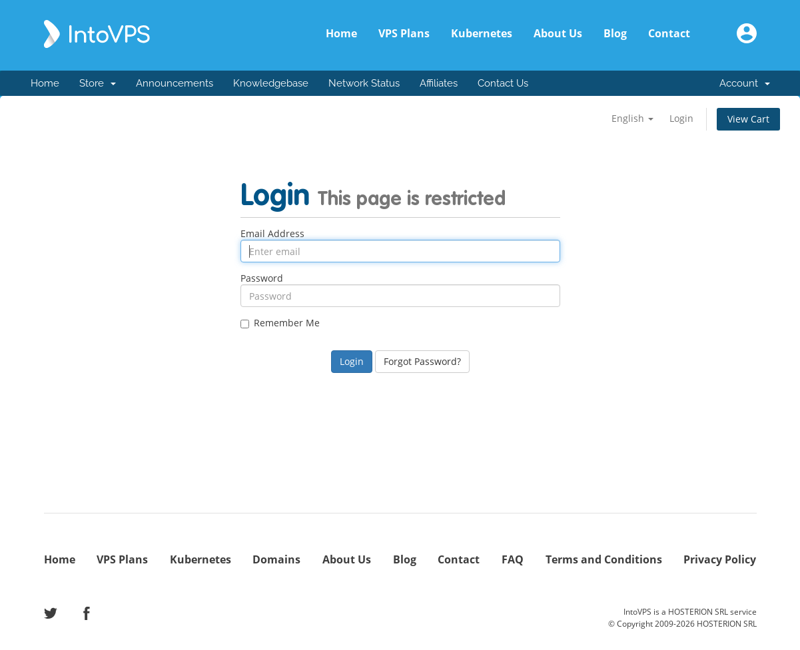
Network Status (364, 83)
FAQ (513, 559)
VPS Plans (404, 33)
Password (261, 278)
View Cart (748, 119)
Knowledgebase (270, 83)
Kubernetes (481, 33)
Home (341, 33)
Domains (276, 559)
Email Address (272, 234)
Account (744, 83)
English (632, 118)
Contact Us (503, 83)
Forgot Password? (422, 361)
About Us (558, 33)
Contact (669, 33)
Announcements (174, 83)
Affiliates (439, 83)
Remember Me (280, 323)
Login (681, 118)
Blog (615, 33)
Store (97, 83)
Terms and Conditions (604, 559)
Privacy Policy (719, 559)
